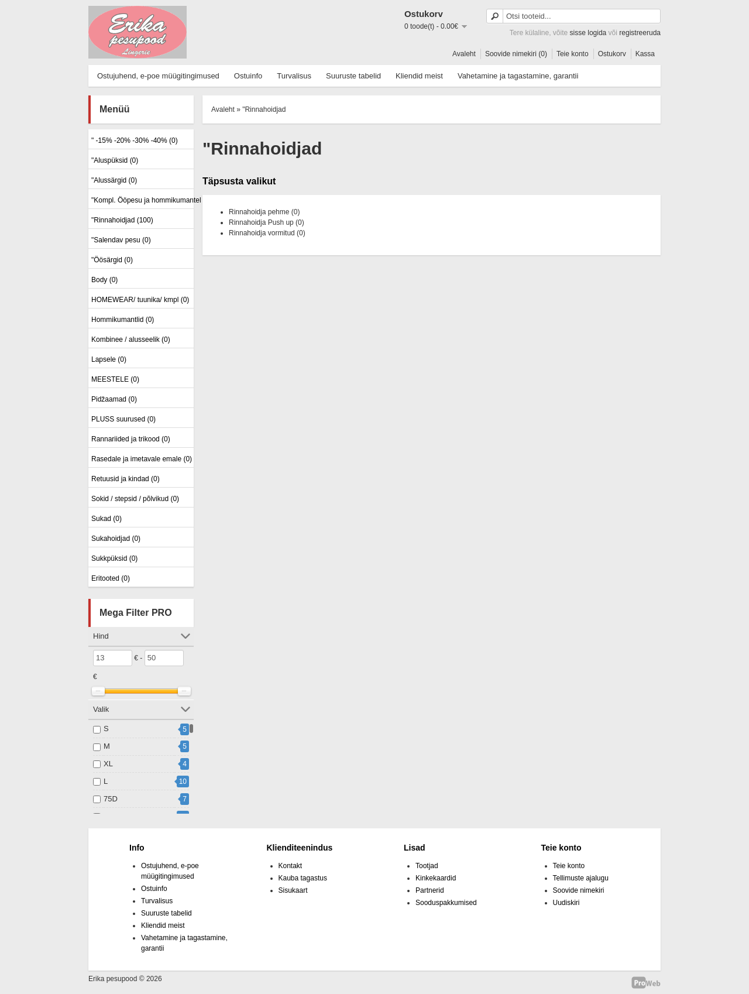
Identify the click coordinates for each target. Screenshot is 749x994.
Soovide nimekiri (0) (516, 54)
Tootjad (426, 866)
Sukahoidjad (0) (115, 538)
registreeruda (640, 33)
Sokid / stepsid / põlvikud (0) (135, 499)
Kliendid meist (419, 75)
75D (111, 798)
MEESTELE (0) (115, 379)
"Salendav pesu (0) (121, 240)
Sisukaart (293, 890)
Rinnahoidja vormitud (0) (267, 233)
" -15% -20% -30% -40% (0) (134, 140)
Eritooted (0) (110, 578)
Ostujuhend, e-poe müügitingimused (158, 75)
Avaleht (464, 54)
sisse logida (588, 33)
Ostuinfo (248, 75)
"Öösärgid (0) (112, 260)
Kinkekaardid (435, 878)
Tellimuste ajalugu (581, 878)
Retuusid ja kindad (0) (125, 479)
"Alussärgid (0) (114, 180)
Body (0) (104, 280)
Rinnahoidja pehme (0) (264, 212)
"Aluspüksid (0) (114, 160)
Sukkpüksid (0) (114, 558)
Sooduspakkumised (446, 903)
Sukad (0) (106, 519)
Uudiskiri (566, 903)
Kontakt (291, 866)
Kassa (645, 54)
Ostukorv (612, 54)
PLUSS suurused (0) (123, 419)
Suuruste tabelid (353, 75)
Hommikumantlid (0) (122, 320)
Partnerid (429, 890)
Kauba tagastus (303, 878)
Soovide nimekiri (578, 890)
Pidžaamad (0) (114, 399)
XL (108, 763)
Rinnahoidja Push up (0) (266, 222)
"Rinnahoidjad (264, 109)
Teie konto (572, 54)
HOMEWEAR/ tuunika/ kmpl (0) (140, 300)
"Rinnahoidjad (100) (122, 220)
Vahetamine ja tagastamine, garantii (518, 75)
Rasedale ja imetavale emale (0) (141, 459)
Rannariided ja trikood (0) (130, 439)
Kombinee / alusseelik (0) (130, 339)
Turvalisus (294, 75)
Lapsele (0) (108, 359)
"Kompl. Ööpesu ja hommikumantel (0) (141, 200)
